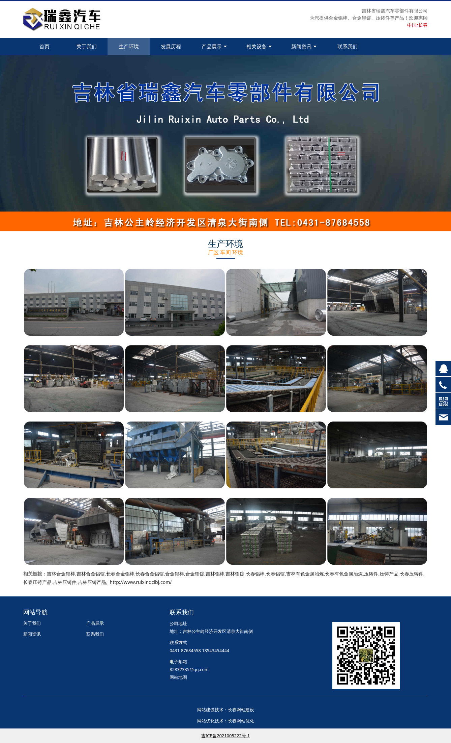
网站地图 (178, 677)
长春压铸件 (411, 573)
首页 (44, 46)
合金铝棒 (174, 573)
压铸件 (371, 573)
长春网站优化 (241, 721)
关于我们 (87, 46)
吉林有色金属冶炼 (305, 573)
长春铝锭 (275, 573)
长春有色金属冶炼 (344, 573)
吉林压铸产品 (92, 582)
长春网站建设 (241, 710)
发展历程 (171, 46)
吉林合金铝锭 (91, 573)
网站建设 (206, 710)
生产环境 (129, 46)
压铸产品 (389, 573)
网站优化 (206, 721)
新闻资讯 (304, 46)
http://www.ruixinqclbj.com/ (141, 582)
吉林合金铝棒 (61, 573)
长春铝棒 (255, 573)
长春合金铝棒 (120, 573)
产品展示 (214, 46)
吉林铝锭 (235, 573)
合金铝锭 (194, 573)
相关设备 (259, 46)
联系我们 (347, 46)
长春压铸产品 (37, 582)
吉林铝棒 (215, 573)
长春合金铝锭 (150, 573)
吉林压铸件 (65, 582)
